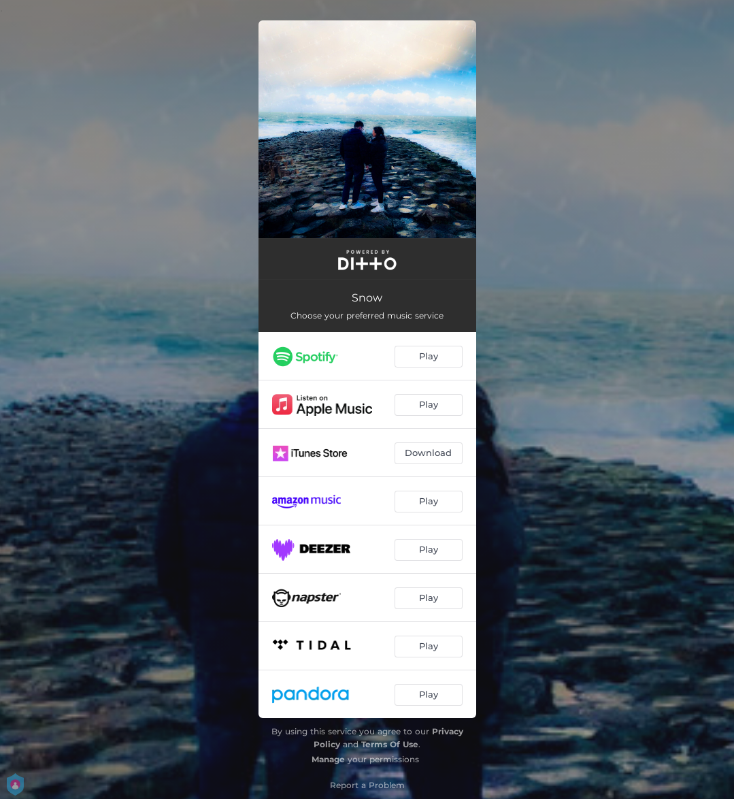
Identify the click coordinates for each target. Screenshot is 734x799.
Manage (328, 759)
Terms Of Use (389, 744)
